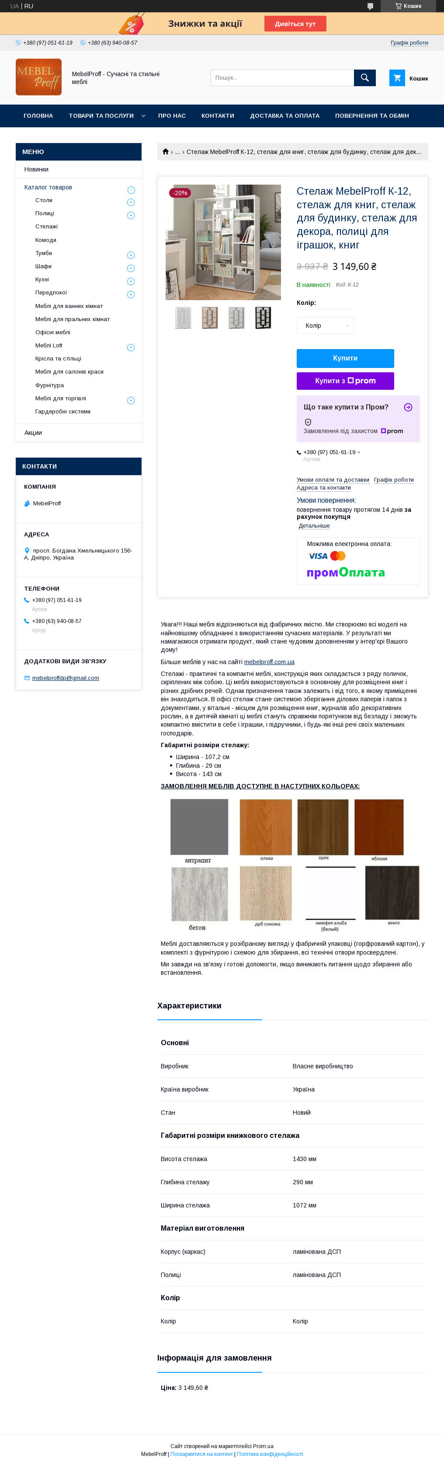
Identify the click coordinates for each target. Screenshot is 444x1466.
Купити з (345, 381)
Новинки (36, 169)
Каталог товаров (48, 187)
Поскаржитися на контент (201, 1454)
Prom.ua (263, 1446)
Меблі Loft (48, 345)
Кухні (42, 279)
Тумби (43, 253)
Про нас (172, 115)
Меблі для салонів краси (69, 371)
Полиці (44, 213)
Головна (38, 115)
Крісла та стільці (58, 358)
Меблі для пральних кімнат (72, 319)
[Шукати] (365, 78)
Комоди (45, 240)
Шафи (43, 266)
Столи (43, 200)
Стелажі (46, 226)
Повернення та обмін (372, 115)
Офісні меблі (52, 332)
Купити (345, 358)
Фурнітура (49, 385)
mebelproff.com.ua (269, 661)
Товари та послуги (101, 115)
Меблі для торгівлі (60, 398)
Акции (33, 432)
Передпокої (51, 292)
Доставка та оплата (284, 115)
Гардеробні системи (62, 411)
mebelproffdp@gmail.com (65, 678)
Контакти (217, 115)
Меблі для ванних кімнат (69, 306)
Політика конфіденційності (270, 1454)
